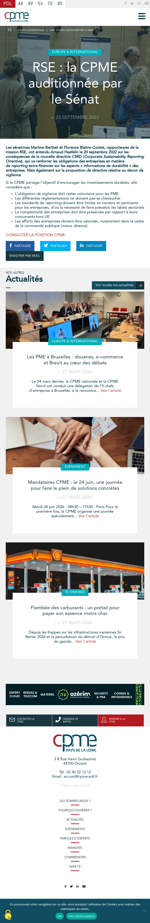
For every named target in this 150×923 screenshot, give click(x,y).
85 (59, 4)
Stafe (86, 785)
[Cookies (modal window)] (8, 915)
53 (40, 4)
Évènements (75, 829)
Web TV (75, 866)
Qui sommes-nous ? (75, 801)
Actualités (75, 819)
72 (50, 4)
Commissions (75, 857)
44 (20, 4)
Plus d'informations (81, 916)
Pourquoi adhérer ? (75, 810)
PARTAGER (20, 246)
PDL (7, 4)
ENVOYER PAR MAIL (24, 255)
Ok (60, 916)
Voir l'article (111, 391)
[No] (144, 911)
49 (30, 4)
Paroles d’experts (75, 838)
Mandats (75, 848)
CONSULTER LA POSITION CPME (35, 235)
